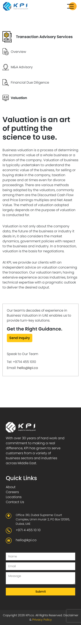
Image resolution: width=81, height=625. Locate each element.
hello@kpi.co (27, 367)
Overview (18, 51)
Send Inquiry (19, 337)
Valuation (19, 97)
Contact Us (15, 502)
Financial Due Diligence (30, 82)
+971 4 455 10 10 (28, 530)
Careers (12, 492)
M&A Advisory (22, 67)
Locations (14, 497)
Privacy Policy (42, 620)
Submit (40, 591)
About (11, 487)
